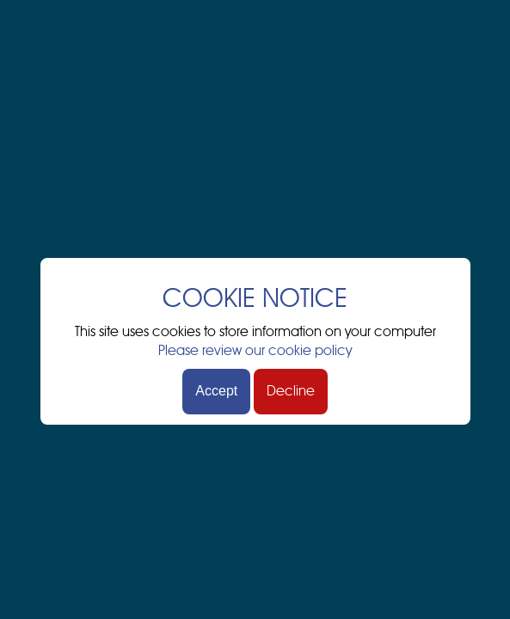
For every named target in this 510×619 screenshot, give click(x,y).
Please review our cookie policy (255, 351)
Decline (291, 391)
